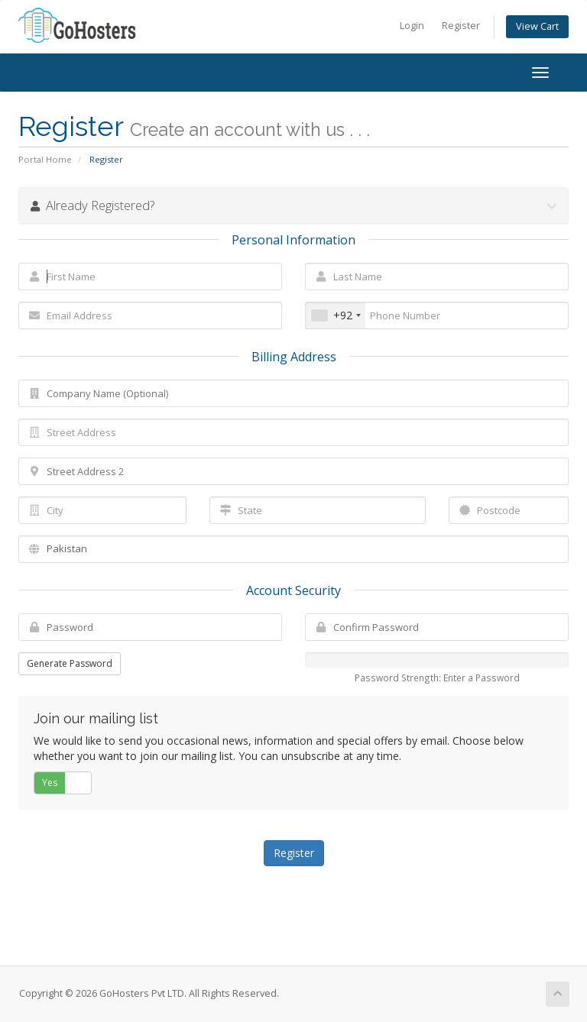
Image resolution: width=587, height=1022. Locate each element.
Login (412, 25)
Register (461, 25)
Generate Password (69, 663)
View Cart (537, 26)
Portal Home (45, 159)
